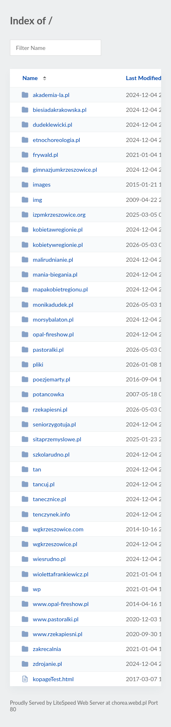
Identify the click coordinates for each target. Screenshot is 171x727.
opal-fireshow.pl (47, 334)
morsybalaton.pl (47, 319)
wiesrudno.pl (43, 558)
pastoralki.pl (42, 349)
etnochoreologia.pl (50, 139)
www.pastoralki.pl (49, 619)
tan (31, 469)
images (35, 184)
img (31, 199)
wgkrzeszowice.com (52, 529)
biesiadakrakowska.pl (53, 109)
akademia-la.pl (45, 94)
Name (30, 77)
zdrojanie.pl (41, 663)
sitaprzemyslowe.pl (51, 439)
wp (30, 588)
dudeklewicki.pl (46, 124)
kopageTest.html (47, 678)
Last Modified (144, 77)
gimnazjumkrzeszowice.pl (59, 169)
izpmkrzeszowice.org (53, 214)
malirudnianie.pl (47, 259)
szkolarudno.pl (45, 454)
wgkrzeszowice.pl (49, 543)
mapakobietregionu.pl (54, 289)
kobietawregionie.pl (52, 229)
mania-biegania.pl (49, 274)
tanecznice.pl (43, 498)
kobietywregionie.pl (52, 244)
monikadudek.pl (47, 304)
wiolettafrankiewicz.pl (54, 574)
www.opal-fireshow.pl (55, 603)
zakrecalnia (41, 648)
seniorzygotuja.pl (48, 424)
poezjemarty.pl (45, 379)
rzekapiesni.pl (44, 409)
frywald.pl (39, 154)
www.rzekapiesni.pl (51, 633)
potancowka (42, 394)
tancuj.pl (38, 484)
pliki (32, 364)
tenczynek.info (45, 514)
